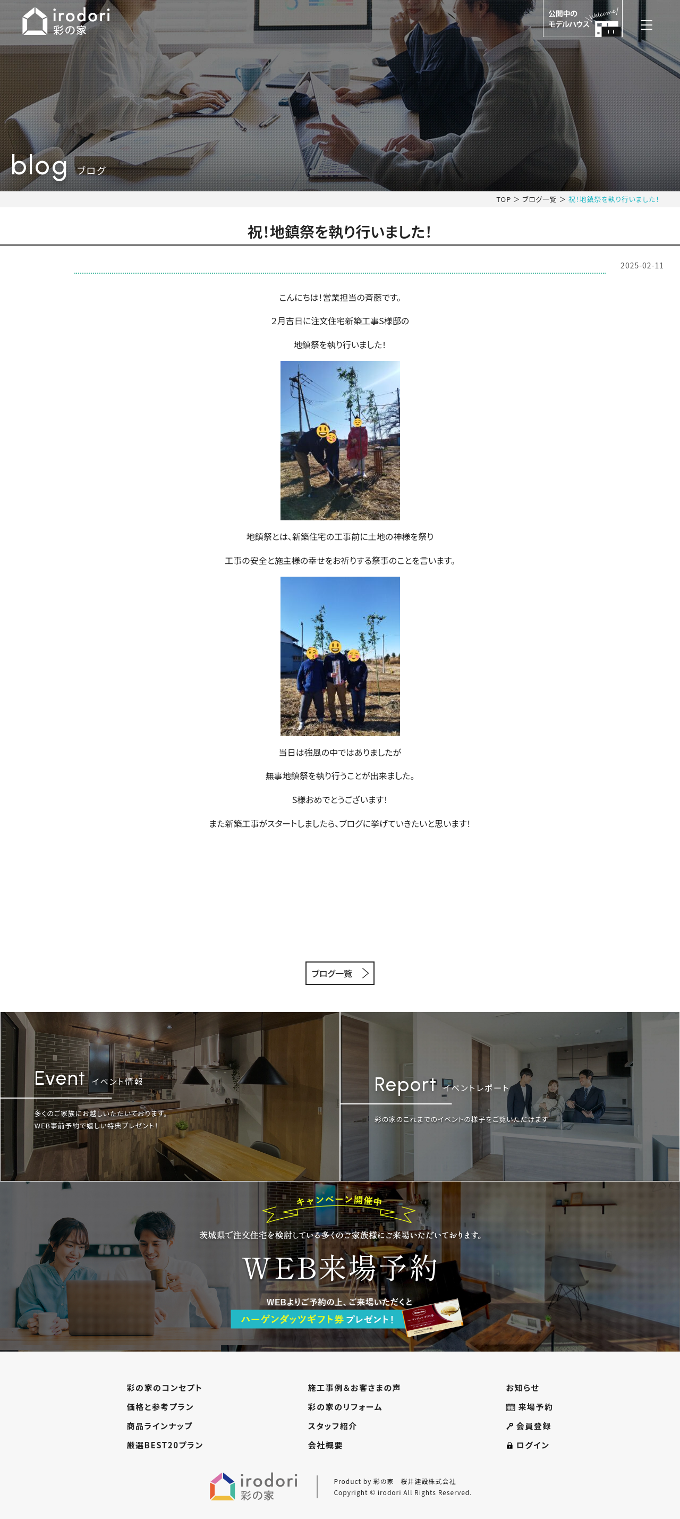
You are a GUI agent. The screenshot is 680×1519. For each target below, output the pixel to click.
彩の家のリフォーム (345, 1406)
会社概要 (325, 1444)
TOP (503, 199)
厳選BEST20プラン (164, 1444)
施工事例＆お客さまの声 (355, 1387)
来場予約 (529, 1406)
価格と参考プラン (160, 1406)
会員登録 (528, 1425)
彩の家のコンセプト (164, 1387)
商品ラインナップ (159, 1425)
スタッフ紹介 (333, 1425)
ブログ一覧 (539, 199)
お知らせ (522, 1387)
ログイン (527, 1444)
